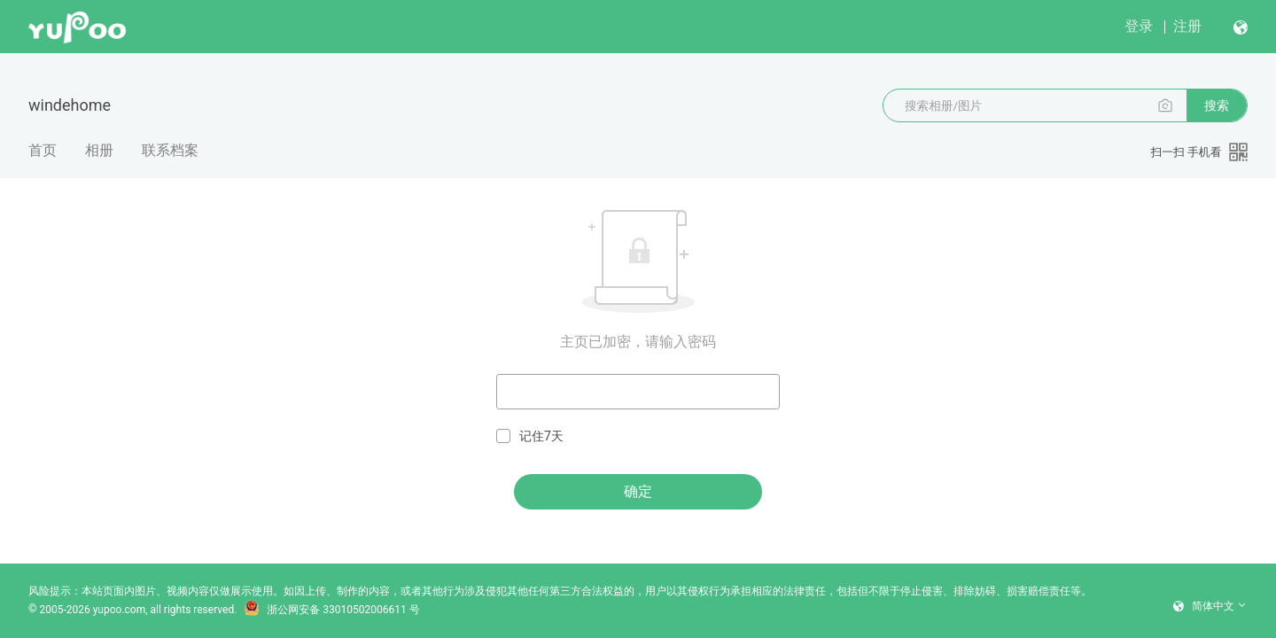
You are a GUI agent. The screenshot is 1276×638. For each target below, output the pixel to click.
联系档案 (170, 150)
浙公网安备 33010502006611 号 (331, 609)
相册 (99, 150)
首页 (42, 150)
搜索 (1216, 105)
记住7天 (530, 436)
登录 (1138, 26)
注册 (1187, 26)
